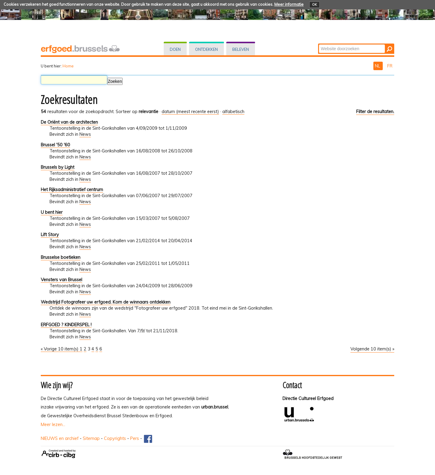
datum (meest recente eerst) (190, 111)
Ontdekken (206, 49)
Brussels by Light (57, 167)
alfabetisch (233, 111)
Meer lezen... (53, 424)
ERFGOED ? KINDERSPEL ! (66, 324)
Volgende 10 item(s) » (372, 349)
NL (378, 66)
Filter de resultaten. (375, 111)
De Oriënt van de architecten (69, 122)
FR (389, 66)
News (85, 134)
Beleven (240, 49)
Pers (134, 438)
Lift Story (50, 234)
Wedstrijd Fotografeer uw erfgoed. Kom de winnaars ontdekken (105, 302)
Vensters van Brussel (61, 279)
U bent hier (52, 212)
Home (68, 65)
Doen (175, 49)
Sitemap (91, 438)
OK (314, 4)
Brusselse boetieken (60, 257)
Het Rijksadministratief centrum (72, 189)
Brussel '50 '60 (55, 145)
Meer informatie (289, 4)
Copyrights (115, 438)
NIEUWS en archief (60, 438)
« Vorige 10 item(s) (60, 349)
